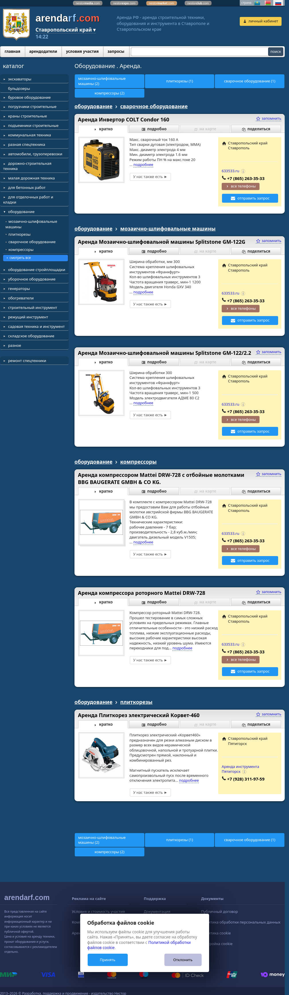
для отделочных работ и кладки (28, 199)
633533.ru (230, 170)
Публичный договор (219, 911)
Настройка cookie (217, 943)
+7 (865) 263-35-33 (246, 178)
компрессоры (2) (109, 93)
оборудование (21, 211)
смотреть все (20, 257)
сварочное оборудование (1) (249, 81)
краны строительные (27, 116)
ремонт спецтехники (27, 360)
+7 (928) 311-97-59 (246, 779)
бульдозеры (19, 88)
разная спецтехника (26, 144)
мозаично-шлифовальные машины (31, 224)
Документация (157, 911)
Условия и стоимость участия (98, 911)
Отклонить (182, 959)
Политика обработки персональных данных (240, 922)
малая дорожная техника (31, 178)
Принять (107, 959)
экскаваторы (19, 79)
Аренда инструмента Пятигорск (240, 769)
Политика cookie (216, 933)
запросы (115, 51)
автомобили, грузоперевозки (35, 153)
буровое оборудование (29, 97)
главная (12, 51)
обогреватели (21, 298)
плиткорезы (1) (179, 81)
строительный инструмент (32, 307)
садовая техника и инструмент (36, 326)
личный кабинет (263, 21)
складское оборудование (31, 335)
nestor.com (88, 3)
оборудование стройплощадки (36, 269)
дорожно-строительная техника (27, 166)
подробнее (143, 164)
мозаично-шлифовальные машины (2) (102, 81)
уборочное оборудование (32, 279)
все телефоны (243, 186)
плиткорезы (20, 234)
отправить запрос (253, 198)
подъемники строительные (33, 125)
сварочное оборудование (32, 241)
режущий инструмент (28, 317)
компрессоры (21, 249)
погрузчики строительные (32, 106)
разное (14, 345)
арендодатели (43, 51)
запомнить (268, 118)
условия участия (82, 51)
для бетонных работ (27, 187)
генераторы (19, 288)
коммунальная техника (29, 135)
